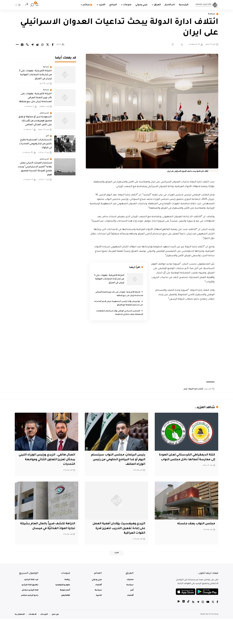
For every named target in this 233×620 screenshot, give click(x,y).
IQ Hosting (213, 615)
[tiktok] (188, 603)
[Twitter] (213, 603)
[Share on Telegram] (32, 45)
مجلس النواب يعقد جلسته (195, 524)
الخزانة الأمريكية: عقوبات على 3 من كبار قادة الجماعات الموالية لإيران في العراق (109, 279)
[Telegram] (198, 603)
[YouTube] (207, 603)
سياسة (211, 14)
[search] (32, 5)
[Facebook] (217, 603)
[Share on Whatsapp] (42, 45)
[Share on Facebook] (52, 45)
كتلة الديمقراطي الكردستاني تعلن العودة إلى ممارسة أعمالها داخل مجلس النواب (190, 460)
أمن (47, 134)
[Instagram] (202, 603)
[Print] (22, 45)
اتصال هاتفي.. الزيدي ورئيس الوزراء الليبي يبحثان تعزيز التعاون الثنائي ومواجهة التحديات (49, 460)
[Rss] (192, 603)
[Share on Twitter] (47, 45)
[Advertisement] (152, 353)
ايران (185, 389)
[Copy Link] (27, 45)
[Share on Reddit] (37, 45)
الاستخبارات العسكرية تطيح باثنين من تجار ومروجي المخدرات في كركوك (35, 142)
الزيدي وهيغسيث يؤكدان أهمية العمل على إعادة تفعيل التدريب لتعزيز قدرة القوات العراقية (117, 528)
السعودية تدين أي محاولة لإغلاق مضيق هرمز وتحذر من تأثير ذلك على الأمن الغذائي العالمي (35, 118)
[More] (17, 45)
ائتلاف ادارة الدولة (195, 389)
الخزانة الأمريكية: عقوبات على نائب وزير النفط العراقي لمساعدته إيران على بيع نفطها (35, 95)
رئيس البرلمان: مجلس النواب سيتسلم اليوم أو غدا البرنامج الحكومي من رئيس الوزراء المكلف (116, 460)
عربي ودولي (44, 111)
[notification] (37, 5)
